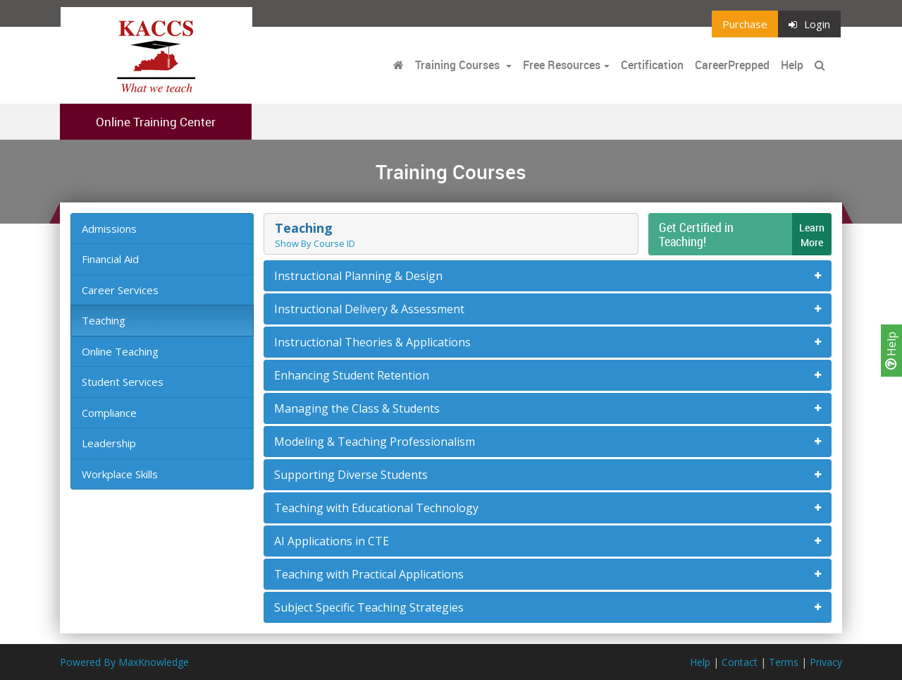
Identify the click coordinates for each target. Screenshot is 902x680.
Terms (783, 662)
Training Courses (458, 65)
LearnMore (811, 235)
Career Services (120, 290)
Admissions (109, 228)
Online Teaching (120, 351)
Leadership (109, 443)
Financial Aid (110, 259)
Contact (740, 662)
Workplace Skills (120, 474)
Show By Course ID (315, 243)
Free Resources (561, 65)
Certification (652, 65)
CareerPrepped (732, 65)
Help (891, 351)
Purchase (744, 24)
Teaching (103, 320)
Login (809, 24)
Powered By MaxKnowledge (124, 662)
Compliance (109, 413)
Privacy (826, 662)
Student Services (122, 382)
